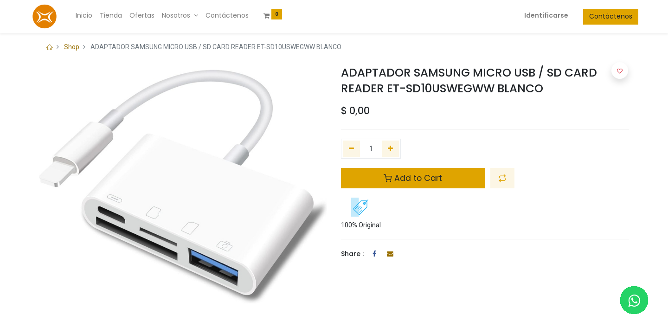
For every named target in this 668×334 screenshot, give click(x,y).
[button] (502, 178)
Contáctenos (601, 16)
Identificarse (537, 15)
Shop (71, 47)
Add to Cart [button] (413, 178)
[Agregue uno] (390, 149)
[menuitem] (93, 15)
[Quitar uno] (351, 149)
